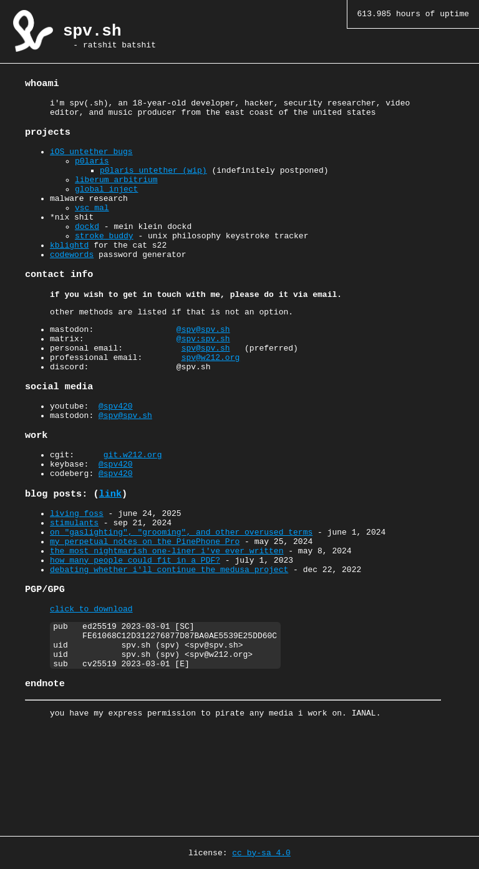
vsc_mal (92, 226)
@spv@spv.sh (203, 364)
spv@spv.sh (205, 386)
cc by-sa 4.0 (261, 852)
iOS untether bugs (91, 159)
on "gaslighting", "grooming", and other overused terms (181, 593)
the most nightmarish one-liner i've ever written (166, 615)
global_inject (106, 204)
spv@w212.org (210, 398)
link (110, 549)
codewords (72, 282)
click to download (91, 680)
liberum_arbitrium (116, 192)
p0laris (92, 170)
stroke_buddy (104, 260)
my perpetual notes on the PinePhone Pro (145, 604)
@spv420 (116, 451)
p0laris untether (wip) (153, 181)
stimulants (74, 582)
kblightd (69, 271)
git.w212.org (133, 505)
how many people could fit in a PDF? (135, 627)
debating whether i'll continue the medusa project (169, 638)
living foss (77, 570)
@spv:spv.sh (203, 375)
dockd (87, 249)
